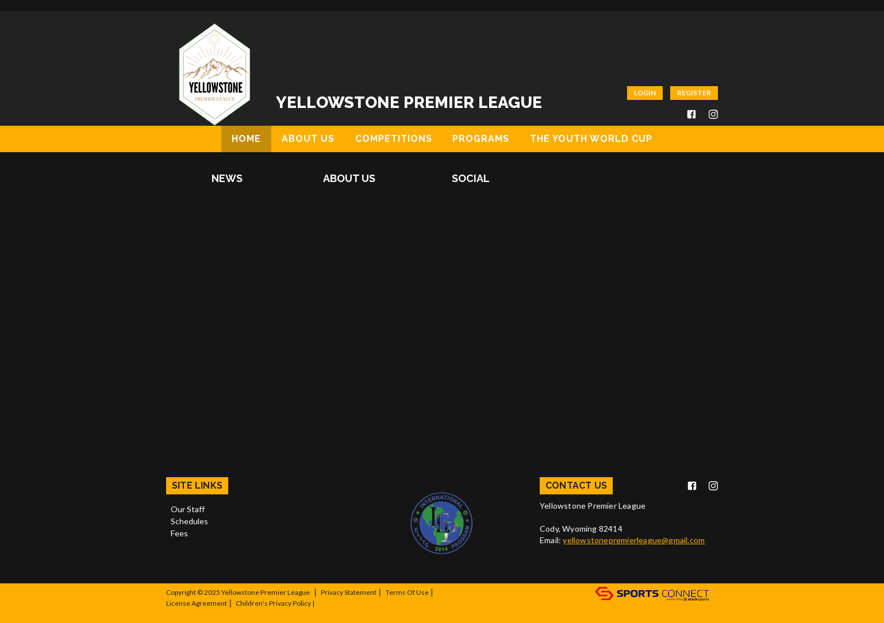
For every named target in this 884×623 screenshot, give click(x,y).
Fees (179, 533)
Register (694, 92)
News (227, 178)
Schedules (189, 521)
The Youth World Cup (591, 138)
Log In (180, 614)
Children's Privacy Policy (273, 603)
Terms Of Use (407, 592)
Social (471, 178)
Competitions (393, 138)
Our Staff (188, 509)
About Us (349, 178)
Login (645, 92)
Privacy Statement (348, 592)
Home (246, 138)
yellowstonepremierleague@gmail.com (634, 540)
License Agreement (196, 603)
